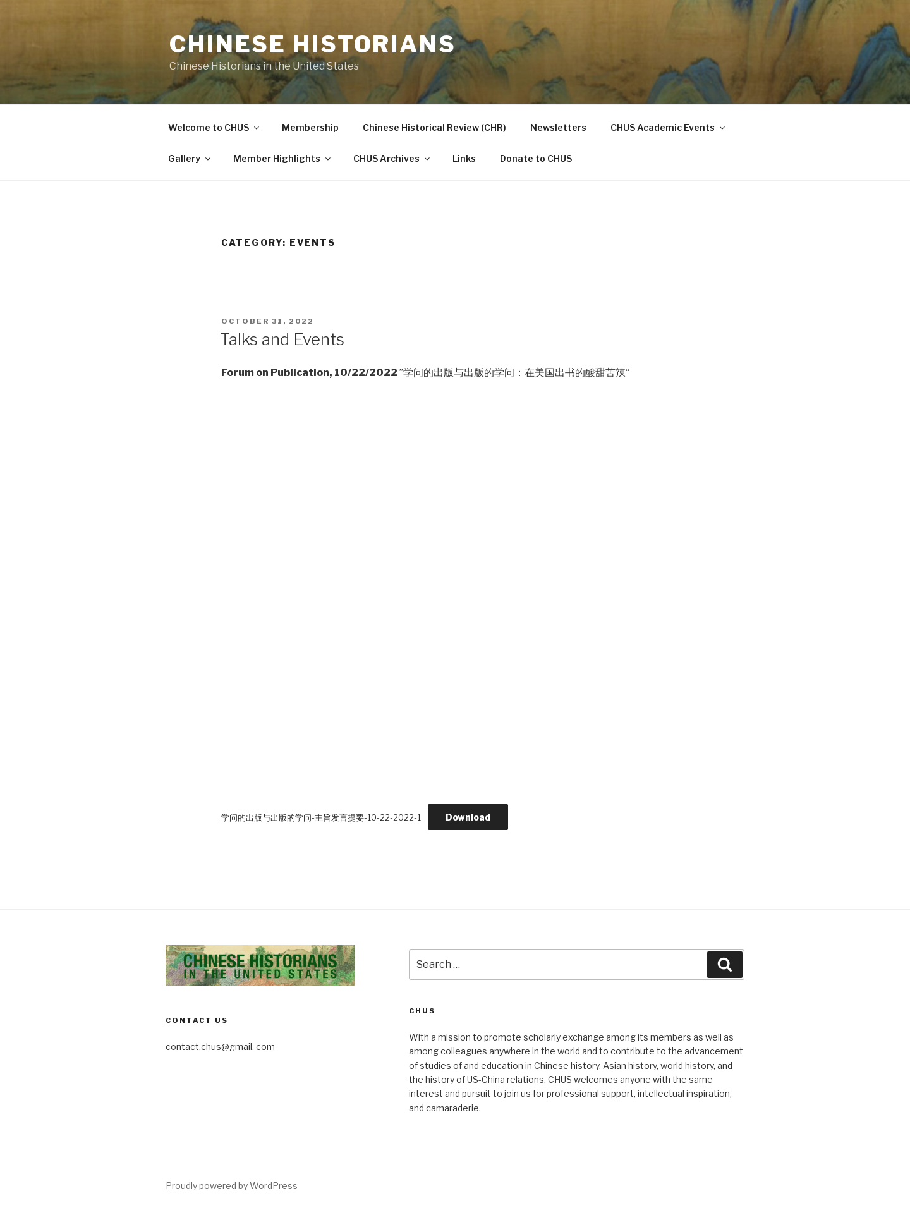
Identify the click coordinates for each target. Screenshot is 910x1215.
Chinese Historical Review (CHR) (434, 127)
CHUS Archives (392, 158)
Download (468, 817)
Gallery (190, 158)
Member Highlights (282, 158)
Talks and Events (282, 339)
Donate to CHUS (536, 158)
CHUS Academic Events (668, 127)
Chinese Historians (312, 44)
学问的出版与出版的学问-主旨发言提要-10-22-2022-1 (321, 817)
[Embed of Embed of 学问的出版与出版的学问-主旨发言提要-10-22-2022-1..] (455, 585)
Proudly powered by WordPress (232, 1185)
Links (464, 158)
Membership (310, 127)
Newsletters (558, 127)
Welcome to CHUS (214, 127)
